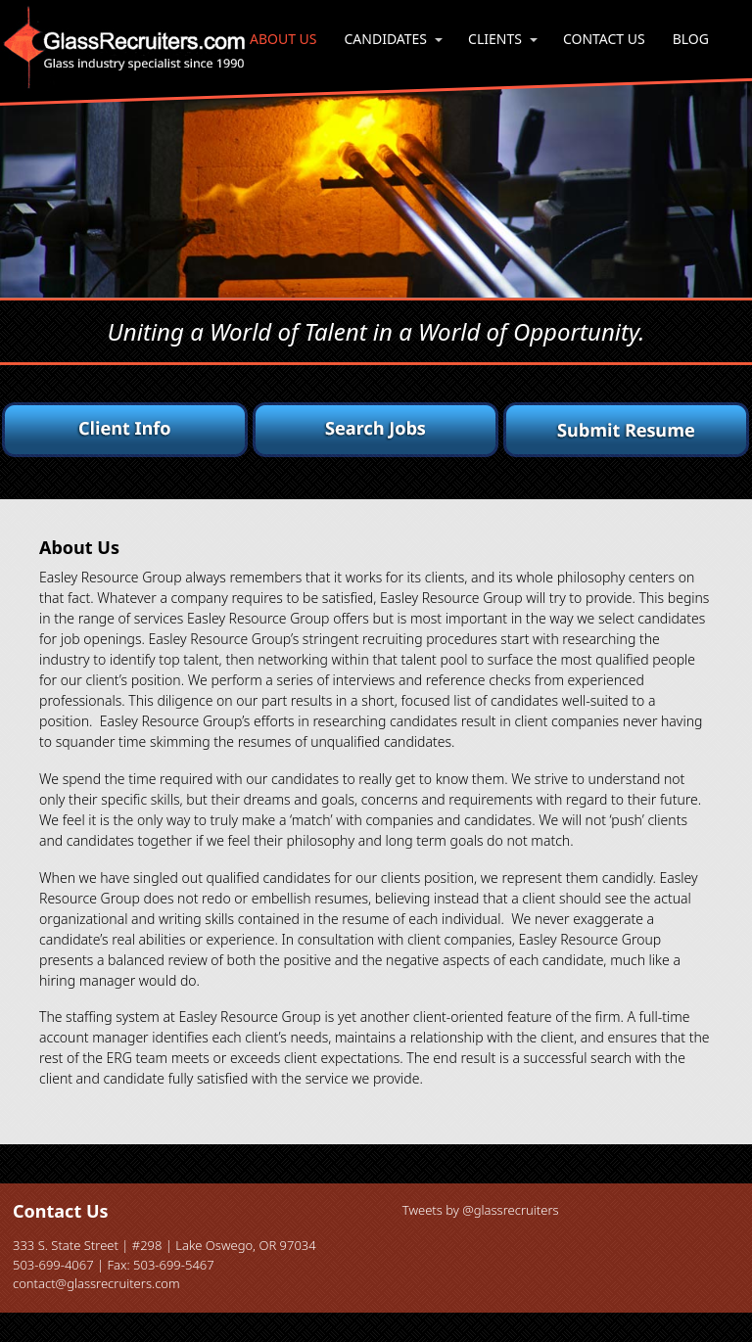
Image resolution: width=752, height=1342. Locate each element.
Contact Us (604, 38)
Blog (691, 38)
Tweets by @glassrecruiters (480, 1210)
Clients (495, 38)
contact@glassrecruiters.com (96, 1283)
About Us (283, 38)
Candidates (386, 38)
